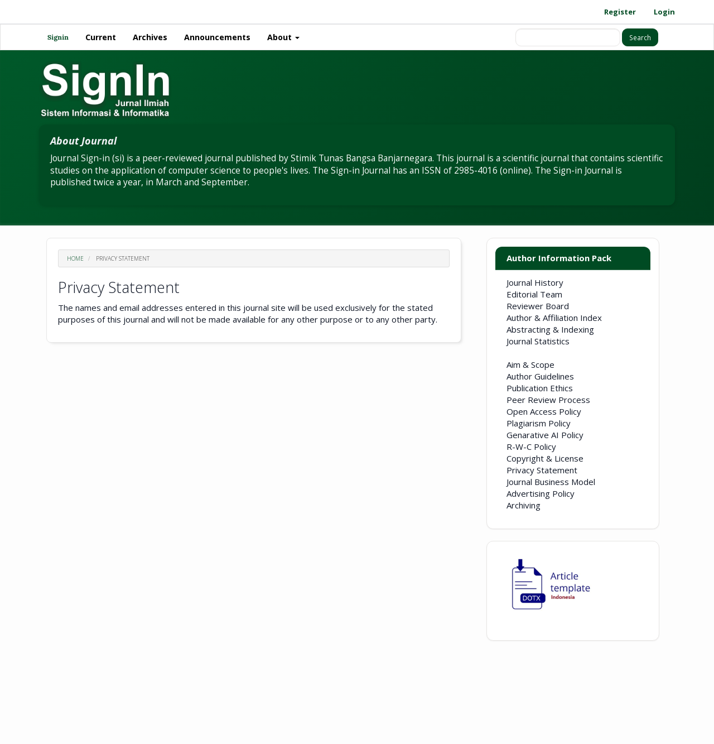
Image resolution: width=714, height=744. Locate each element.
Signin (58, 37)
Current (100, 37)
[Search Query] (567, 37)
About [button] (283, 37)
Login (664, 12)
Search (640, 37)
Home (75, 258)
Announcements (217, 37)
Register (620, 12)
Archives (150, 37)
